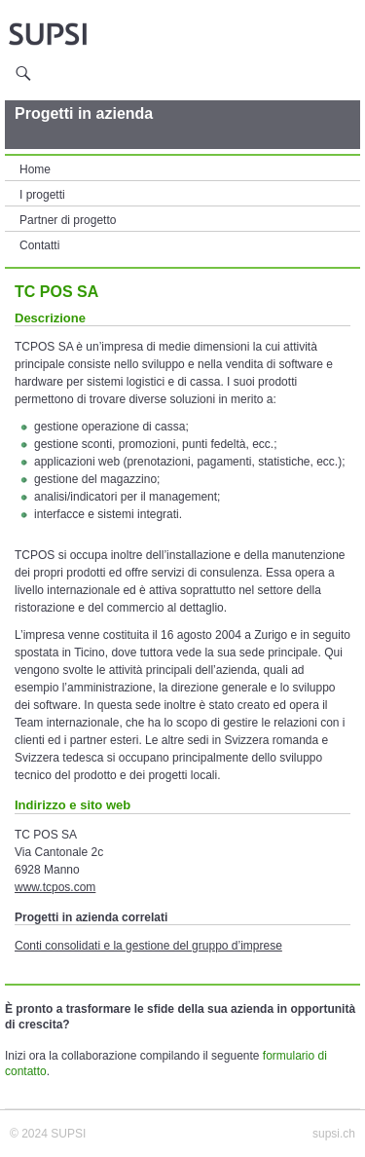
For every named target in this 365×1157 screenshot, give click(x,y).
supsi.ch (333, 1133)
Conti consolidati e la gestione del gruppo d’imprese (148, 945)
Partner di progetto (67, 220)
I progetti (42, 195)
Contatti (39, 245)
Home (35, 169)
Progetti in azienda (84, 113)
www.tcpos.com (55, 887)
